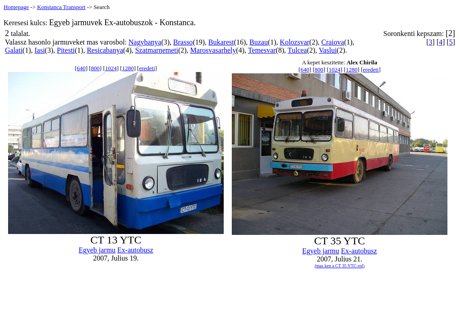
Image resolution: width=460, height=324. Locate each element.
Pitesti (66, 50)
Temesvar (262, 50)
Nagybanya (144, 42)
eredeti (147, 68)
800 (95, 68)
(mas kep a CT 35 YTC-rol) (340, 265)
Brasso (183, 42)
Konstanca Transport (61, 7)
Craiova (332, 42)
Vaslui (328, 50)
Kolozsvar (295, 42)
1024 (111, 68)
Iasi (40, 50)
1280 (128, 68)
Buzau (258, 42)
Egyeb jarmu (97, 250)
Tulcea (297, 50)
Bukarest (221, 42)
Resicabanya (105, 50)
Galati (13, 50)
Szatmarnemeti (156, 50)
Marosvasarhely (213, 50)
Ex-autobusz (135, 250)
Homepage (16, 7)
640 (81, 68)
